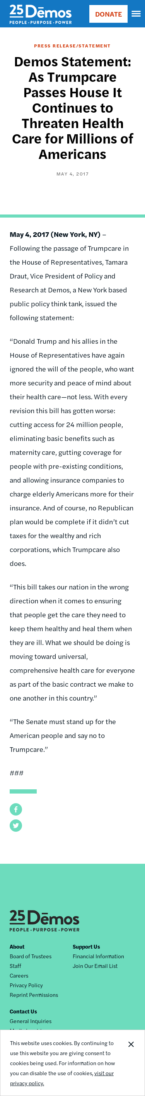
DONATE (108, 14)
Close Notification (130, 1063)
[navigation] (136, 14)
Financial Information (98, 956)
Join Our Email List (95, 965)
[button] (16, 809)
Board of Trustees (30, 956)
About (17, 946)
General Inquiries (30, 1021)
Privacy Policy (26, 985)
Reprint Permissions (34, 994)
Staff (15, 965)
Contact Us (23, 1011)
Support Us (86, 946)
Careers (19, 975)
